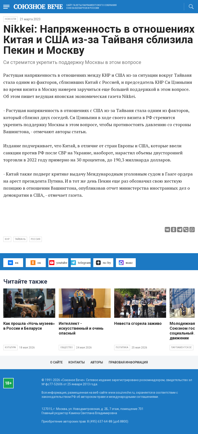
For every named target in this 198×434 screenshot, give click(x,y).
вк (13, 262)
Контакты (76, 362)
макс (126, 262)
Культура (10, 347)
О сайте (56, 362)
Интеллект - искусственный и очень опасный (81, 328)
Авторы (96, 362)
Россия (35, 239)
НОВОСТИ (10, 19)
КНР (7, 239)
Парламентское (181, 347)
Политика (122, 347)
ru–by (103, 262)
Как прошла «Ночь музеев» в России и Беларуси (29, 326)
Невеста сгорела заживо (138, 323)
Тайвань (20, 239)
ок (36, 262)
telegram (80, 262)
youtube (58, 262)
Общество (66, 347)
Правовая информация (128, 362)
